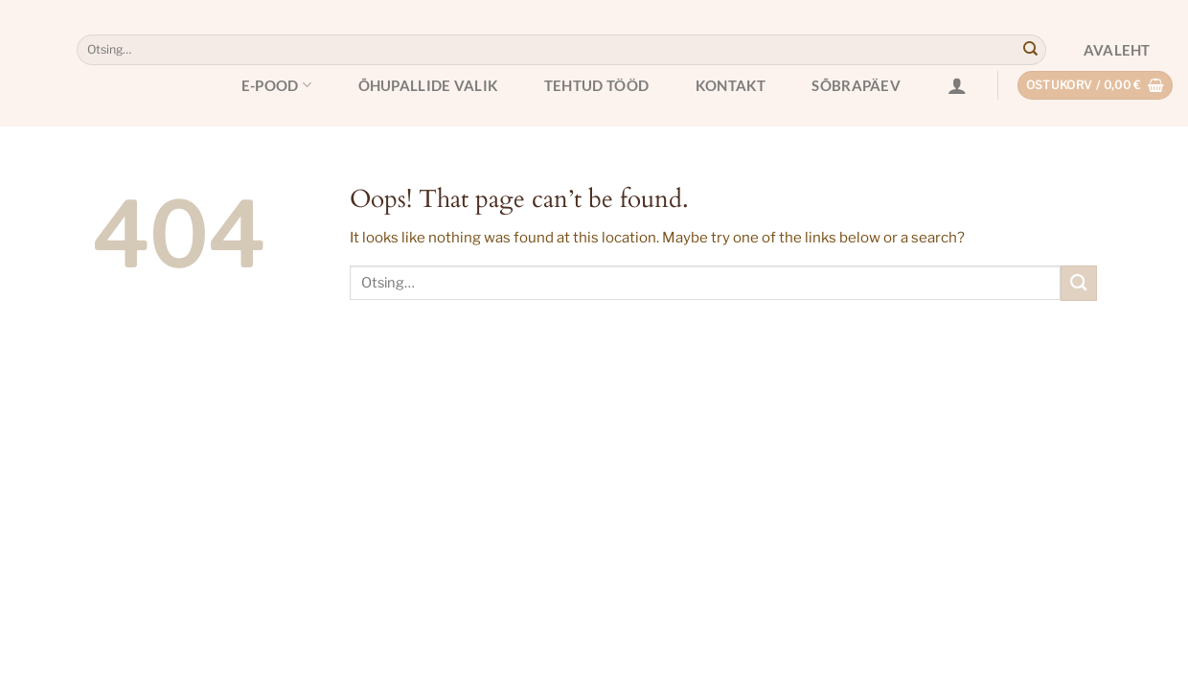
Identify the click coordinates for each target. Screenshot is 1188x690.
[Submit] (1030, 49)
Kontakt (730, 85)
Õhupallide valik (428, 85)
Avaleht (1117, 49)
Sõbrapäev (856, 85)
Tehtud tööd (596, 85)
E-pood (276, 85)
